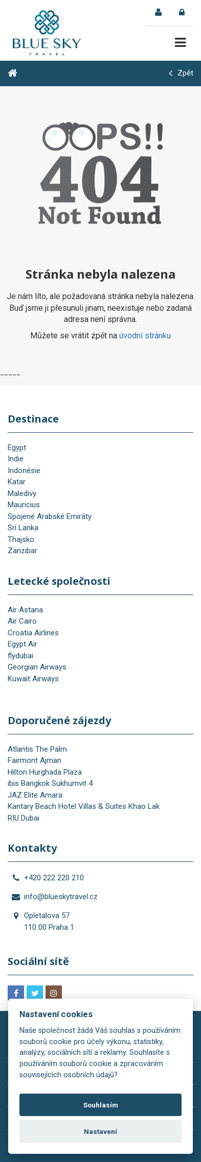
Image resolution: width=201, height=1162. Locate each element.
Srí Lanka (23, 527)
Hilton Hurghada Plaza (45, 772)
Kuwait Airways (33, 678)
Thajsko (21, 539)
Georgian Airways (37, 667)
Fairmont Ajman (34, 760)
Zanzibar (22, 550)
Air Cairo (22, 621)
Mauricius (24, 504)
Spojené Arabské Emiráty (50, 516)
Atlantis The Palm (37, 749)
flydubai (20, 655)
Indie (16, 458)
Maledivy (22, 493)
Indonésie (24, 470)
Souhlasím (100, 1105)
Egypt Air (22, 644)
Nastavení (100, 1131)
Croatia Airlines (33, 632)
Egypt (17, 447)
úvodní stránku (145, 335)
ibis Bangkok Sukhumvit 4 (50, 783)
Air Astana (25, 609)
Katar (17, 481)
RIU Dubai (23, 818)
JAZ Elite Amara (35, 795)
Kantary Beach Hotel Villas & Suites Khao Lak (84, 806)
